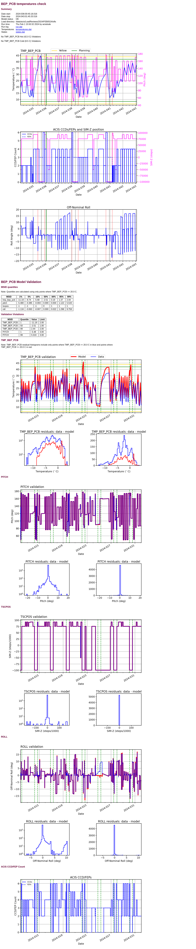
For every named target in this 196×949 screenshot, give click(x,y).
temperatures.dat (23, 29)
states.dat (20, 32)
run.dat (19, 27)
